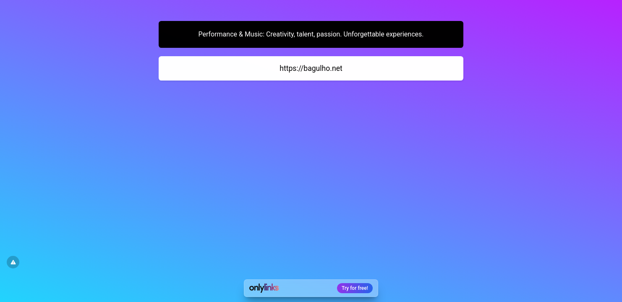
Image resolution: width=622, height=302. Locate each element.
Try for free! (355, 288)
